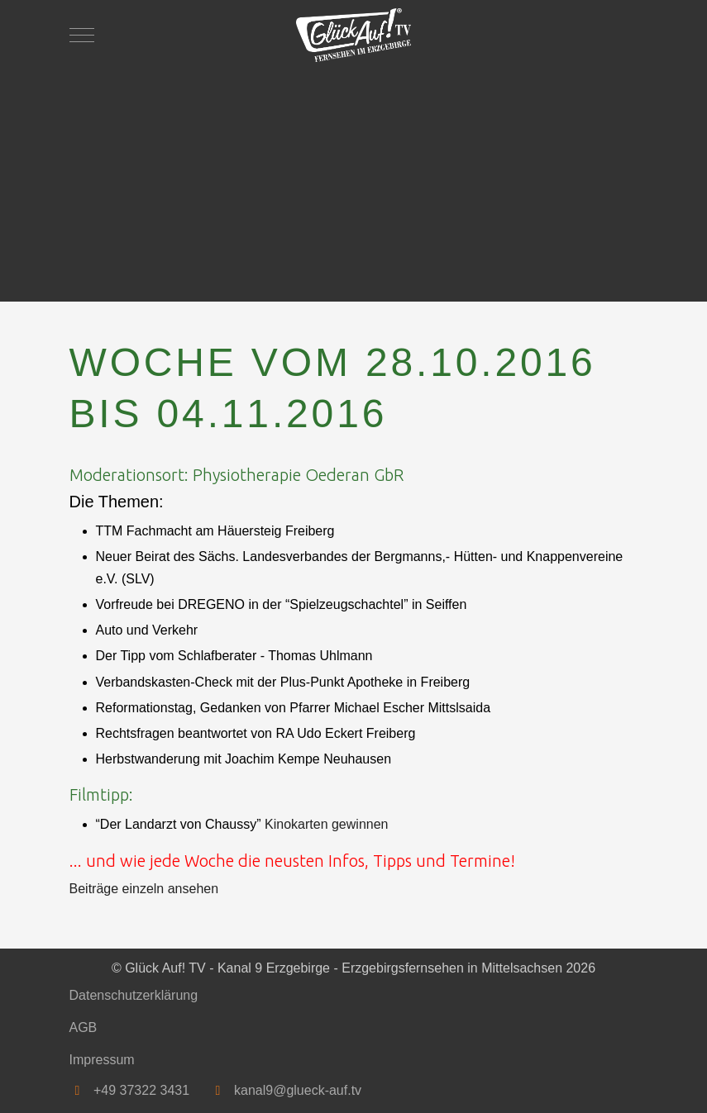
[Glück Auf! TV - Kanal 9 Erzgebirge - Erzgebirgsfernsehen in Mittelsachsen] (354, 35)
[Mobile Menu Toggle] (81, 34)
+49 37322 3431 (141, 1090)
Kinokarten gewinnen (326, 824)
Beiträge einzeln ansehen (144, 889)
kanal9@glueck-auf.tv (297, 1090)
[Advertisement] (353, 177)
